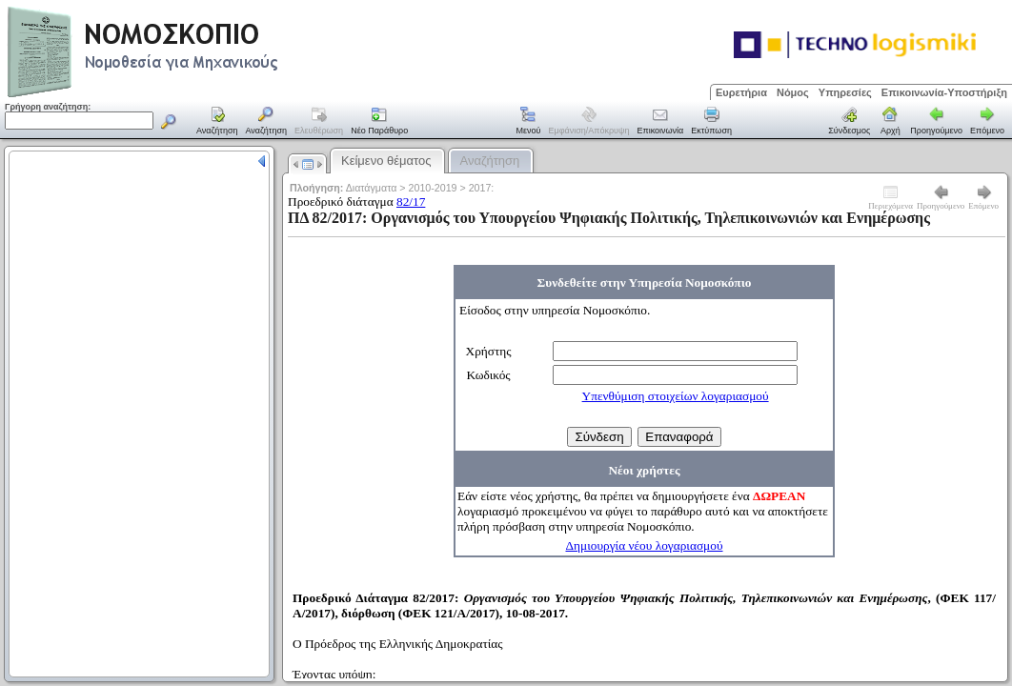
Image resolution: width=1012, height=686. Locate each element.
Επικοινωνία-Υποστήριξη (944, 92)
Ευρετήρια (741, 92)
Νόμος (793, 92)
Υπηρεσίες (845, 92)
